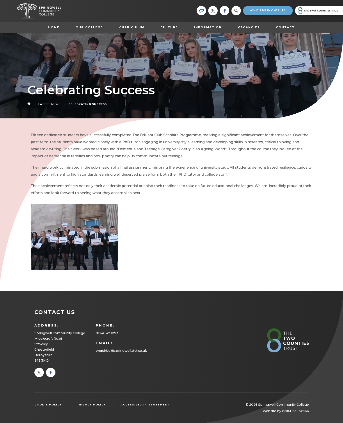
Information (208, 27)
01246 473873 (107, 333)
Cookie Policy (48, 404)
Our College (89, 27)
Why (268, 10)
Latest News (49, 104)
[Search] (236, 10)
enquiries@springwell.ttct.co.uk (121, 351)
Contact (285, 27)
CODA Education (295, 411)
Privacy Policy (91, 404)
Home (53, 27)
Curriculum (131, 27)
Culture (169, 27)
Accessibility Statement (145, 404)
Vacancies (249, 27)
